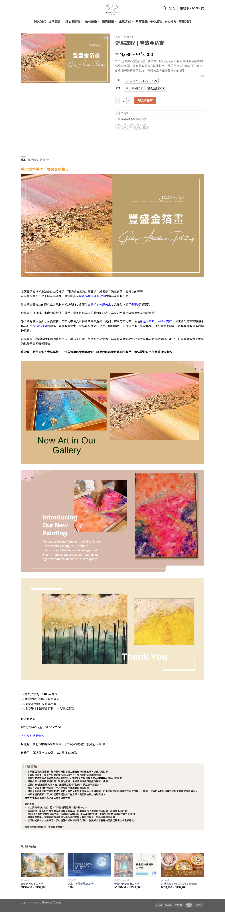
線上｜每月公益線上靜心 (82, 883)
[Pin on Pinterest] (138, 127)
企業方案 (126, 21)
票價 (117, 88)
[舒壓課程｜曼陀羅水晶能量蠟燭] (182, 865)
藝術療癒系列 (128, 119)
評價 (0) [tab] (44, 159)
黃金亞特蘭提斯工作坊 (127, 883)
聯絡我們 (185, 21)
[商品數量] (123, 100)
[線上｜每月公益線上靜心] (89, 865)
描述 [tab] (23, 159)
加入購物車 (145, 100)
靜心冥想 (129, 36)
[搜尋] (164, 8)
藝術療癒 (92, 21)
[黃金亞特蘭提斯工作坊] (135, 865)
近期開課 (55, 21)
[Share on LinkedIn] (145, 127)
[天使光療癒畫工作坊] (42, 865)
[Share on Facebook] (118, 127)
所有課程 (142, 21)
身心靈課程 (74, 21)
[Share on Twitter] (125, 127)
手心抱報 (170, 21)
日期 (117, 80)
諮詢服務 (109, 21)
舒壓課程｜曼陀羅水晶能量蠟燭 (179, 883)
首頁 (117, 36)
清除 (202, 76)
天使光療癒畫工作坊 (32, 883)
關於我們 (40, 21)
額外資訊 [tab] (33, 159)
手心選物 (156, 21)
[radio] (141, 80)
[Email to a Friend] (132, 127)
